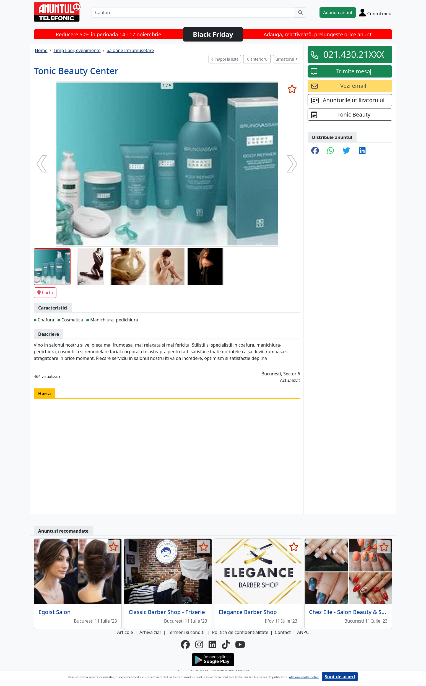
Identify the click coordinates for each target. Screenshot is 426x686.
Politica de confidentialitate (240, 632)
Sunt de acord (340, 677)
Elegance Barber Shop (248, 612)
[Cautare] (193, 12)
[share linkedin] (362, 151)
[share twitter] (346, 151)
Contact (283, 632)
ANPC (303, 632)
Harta (44, 394)
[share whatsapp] (331, 151)
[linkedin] (212, 644)
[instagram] (199, 644)
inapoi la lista (224, 59)
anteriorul (257, 59)
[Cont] (375, 12)
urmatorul (287, 59)
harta (45, 293)
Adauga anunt (337, 12)
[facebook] (185, 644)
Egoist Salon (54, 612)
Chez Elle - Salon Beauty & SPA (348, 612)
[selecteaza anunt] (292, 89)
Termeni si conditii (187, 632)
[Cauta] (300, 12)
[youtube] (240, 644)
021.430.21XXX (353, 54)
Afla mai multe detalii (304, 677)
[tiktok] (226, 644)
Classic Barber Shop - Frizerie (167, 612)
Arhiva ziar (150, 632)
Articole (125, 632)
